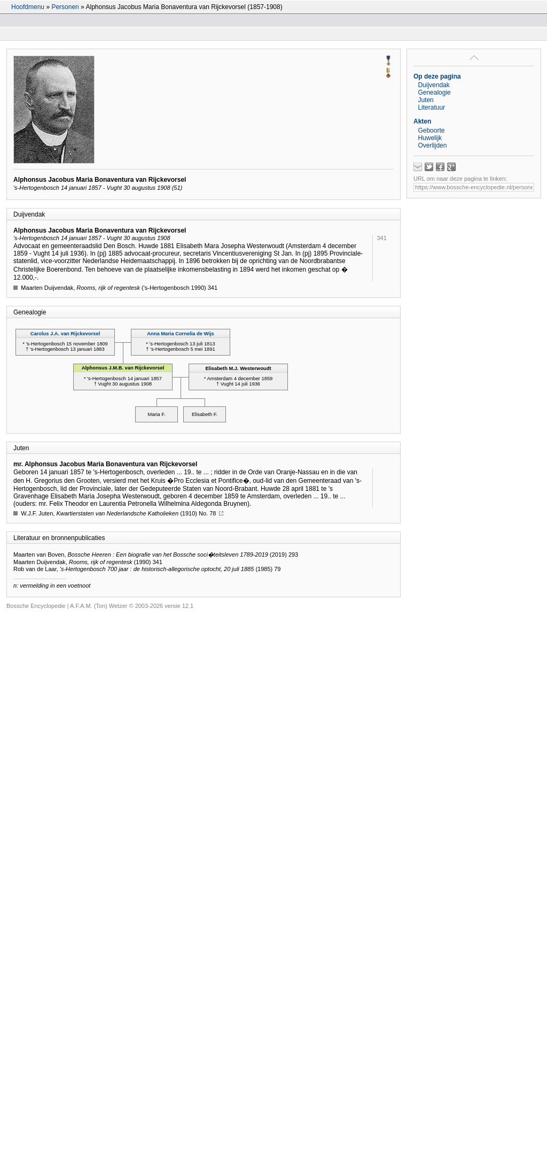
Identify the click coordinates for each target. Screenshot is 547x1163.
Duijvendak (433, 85)
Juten (425, 100)
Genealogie (434, 92)
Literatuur (431, 107)
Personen (65, 7)
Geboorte (431, 130)
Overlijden (432, 145)
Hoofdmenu (27, 7)
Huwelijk (430, 138)
